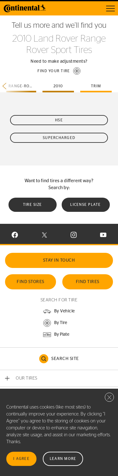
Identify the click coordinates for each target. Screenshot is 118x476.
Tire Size (32, 204)
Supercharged (59, 138)
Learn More (63, 459)
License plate (85, 204)
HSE (59, 120)
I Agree (21, 459)
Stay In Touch (59, 260)
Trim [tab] (96, 86)
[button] (59, 71)
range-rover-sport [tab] (22, 86)
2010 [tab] (58, 86)
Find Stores (30, 282)
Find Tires (87, 282)
